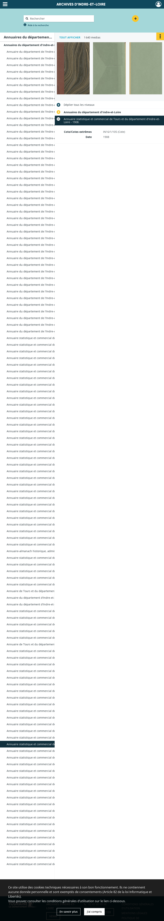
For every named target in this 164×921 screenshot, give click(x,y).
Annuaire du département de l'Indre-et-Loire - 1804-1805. (43, 71)
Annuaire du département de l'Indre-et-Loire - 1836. (40, 265)
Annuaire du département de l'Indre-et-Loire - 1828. (40, 211)
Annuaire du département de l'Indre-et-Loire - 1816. (40, 131)
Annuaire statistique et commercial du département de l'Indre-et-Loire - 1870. (45, 484)
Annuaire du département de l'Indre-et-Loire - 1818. (40, 145)
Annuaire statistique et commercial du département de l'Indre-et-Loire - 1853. (45, 378)
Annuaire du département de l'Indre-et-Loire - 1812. (40, 111)
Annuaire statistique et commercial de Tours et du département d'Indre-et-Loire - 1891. (45, 631)
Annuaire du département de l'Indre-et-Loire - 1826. (40, 198)
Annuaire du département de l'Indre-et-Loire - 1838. (40, 278)
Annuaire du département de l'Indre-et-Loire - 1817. (40, 138)
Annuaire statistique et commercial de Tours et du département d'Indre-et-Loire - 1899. (45, 684)
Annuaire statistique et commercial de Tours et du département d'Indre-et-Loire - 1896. (45, 664)
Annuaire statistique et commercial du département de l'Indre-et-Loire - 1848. (45, 344)
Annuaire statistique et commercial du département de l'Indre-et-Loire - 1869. (45, 478)
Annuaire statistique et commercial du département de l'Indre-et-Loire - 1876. (45, 524)
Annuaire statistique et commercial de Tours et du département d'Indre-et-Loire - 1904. (45, 717)
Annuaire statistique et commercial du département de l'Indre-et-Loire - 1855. (45, 391)
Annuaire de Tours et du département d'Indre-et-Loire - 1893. (45, 644)
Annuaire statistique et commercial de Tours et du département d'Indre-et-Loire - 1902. (45, 704)
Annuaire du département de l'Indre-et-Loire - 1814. (40, 118)
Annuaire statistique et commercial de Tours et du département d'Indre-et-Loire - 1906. (45, 731)
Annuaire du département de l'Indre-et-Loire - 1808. (40, 91)
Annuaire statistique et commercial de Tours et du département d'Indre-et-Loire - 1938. (45, 851)
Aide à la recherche (38, 25)
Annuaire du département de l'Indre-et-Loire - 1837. (40, 271)
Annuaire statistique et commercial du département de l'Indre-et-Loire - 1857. (45, 404)
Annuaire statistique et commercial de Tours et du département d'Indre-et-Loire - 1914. (45, 784)
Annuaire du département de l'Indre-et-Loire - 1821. (40, 165)
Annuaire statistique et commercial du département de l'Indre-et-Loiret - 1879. (45, 544)
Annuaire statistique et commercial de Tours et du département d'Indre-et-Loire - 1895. (45, 657)
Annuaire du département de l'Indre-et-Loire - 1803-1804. (43, 65)
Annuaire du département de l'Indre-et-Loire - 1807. (40, 85)
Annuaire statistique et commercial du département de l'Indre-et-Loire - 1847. (45, 338)
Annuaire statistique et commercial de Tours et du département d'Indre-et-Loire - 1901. (45, 697)
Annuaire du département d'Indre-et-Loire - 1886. (38, 597)
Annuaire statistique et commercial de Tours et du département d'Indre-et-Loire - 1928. (45, 824)
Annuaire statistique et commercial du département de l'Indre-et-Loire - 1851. (45, 364)
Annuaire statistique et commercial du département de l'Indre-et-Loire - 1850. (45, 358)
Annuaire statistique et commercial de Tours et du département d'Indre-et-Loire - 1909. (45, 751)
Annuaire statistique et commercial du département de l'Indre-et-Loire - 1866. (45, 458)
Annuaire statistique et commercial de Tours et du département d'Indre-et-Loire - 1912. (45, 771)
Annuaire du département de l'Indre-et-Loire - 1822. (40, 171)
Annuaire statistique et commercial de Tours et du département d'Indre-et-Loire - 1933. (45, 837)
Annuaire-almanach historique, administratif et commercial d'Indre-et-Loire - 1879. (45, 551)
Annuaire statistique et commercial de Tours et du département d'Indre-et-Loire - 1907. (45, 737)
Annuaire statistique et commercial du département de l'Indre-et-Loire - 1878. (45, 538)
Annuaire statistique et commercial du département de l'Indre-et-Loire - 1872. (45, 498)
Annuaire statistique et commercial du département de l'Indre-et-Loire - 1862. (45, 431)
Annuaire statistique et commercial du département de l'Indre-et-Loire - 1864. (45, 444)
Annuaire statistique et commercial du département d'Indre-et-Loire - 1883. (45, 578)
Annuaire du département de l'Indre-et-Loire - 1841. (40, 298)
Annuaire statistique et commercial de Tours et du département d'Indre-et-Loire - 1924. (45, 811)
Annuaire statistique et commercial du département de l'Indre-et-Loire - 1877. (45, 531)
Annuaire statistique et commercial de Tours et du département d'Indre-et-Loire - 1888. (45, 611)
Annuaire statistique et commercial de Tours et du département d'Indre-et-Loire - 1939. (45, 857)
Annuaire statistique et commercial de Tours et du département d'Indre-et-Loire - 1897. (45, 671)
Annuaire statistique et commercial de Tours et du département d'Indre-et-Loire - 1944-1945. (45, 864)
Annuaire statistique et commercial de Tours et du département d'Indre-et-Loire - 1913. (45, 777)
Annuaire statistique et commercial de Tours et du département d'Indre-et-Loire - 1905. (45, 724)
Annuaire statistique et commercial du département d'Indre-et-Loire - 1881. (45, 564)
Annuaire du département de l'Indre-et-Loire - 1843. (40, 311)
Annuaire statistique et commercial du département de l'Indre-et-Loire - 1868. (45, 471)
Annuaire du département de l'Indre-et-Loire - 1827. (40, 205)
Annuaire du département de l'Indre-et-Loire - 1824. (40, 185)
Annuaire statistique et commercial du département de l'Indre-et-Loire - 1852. (45, 371)
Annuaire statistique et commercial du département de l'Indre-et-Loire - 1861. (45, 424)
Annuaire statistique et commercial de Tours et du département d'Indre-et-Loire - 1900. (45, 691)
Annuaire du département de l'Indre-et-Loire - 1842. (40, 304)
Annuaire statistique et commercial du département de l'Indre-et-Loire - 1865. (45, 451)
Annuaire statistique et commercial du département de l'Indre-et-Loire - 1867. (45, 464)
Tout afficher (69, 37)
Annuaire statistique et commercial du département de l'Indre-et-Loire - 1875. (45, 511)
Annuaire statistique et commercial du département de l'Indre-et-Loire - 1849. (45, 351)
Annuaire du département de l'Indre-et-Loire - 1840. (40, 291)
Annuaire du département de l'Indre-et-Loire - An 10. (40, 51)
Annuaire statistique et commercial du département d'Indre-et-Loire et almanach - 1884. (45, 584)
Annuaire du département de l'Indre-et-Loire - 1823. (40, 178)
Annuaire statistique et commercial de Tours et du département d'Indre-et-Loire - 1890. (45, 624)
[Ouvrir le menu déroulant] (5, 4)
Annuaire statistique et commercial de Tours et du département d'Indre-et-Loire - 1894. (45, 651)
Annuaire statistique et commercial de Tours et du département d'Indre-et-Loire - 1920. (45, 797)
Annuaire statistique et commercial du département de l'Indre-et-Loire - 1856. (45, 398)
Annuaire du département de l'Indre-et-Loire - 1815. (40, 125)
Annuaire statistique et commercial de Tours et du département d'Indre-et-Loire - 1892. (45, 637)
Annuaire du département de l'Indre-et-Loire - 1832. (40, 238)
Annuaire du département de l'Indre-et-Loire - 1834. (40, 251)
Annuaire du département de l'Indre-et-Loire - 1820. (40, 158)
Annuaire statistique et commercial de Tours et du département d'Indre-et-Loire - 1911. (45, 764)
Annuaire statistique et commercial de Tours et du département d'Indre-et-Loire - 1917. (45, 791)
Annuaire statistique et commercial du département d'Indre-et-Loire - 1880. (45, 558)
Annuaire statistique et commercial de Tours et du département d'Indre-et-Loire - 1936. (45, 844)
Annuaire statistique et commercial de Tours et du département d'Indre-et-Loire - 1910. (45, 757)
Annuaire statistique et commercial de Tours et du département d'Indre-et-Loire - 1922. (45, 804)
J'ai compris (94, 911)
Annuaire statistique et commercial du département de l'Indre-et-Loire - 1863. (45, 438)
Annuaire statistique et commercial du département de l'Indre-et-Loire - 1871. (45, 491)
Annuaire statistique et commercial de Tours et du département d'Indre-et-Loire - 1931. (45, 831)
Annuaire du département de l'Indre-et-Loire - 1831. (40, 231)
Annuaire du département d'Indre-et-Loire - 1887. (38, 604)
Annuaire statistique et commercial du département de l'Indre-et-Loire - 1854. (45, 384)
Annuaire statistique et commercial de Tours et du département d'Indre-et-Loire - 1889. (45, 617)
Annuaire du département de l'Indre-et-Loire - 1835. (40, 258)
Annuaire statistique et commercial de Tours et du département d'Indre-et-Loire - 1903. (45, 711)
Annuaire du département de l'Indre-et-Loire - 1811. (40, 105)
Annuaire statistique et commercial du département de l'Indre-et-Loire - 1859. (45, 418)
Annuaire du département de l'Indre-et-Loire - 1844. (40, 318)
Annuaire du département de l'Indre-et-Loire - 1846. (40, 331)
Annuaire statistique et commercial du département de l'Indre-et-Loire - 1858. (45, 411)
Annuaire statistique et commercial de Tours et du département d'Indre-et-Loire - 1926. (45, 817)
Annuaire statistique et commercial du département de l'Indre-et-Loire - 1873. (45, 504)
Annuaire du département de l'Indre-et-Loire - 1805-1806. (43, 78)
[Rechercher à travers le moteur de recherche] (60, 19)
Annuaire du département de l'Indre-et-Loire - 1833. (40, 245)
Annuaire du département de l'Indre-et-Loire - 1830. (40, 225)
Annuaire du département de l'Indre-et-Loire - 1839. (40, 285)
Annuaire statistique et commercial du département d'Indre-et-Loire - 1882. (45, 571)
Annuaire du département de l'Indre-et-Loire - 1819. (40, 151)
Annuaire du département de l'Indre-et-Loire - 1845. (40, 324)
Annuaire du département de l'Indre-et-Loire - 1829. (40, 218)
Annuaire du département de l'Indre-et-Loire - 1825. (40, 191)
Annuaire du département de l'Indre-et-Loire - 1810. (40, 98)
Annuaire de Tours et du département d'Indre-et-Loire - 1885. (45, 591)
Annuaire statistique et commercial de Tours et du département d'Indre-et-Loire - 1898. (45, 677)
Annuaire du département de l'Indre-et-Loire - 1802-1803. (43, 58)
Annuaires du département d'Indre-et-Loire (32, 45)
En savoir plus (69, 911)
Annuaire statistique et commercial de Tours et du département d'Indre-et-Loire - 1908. (45, 744)
